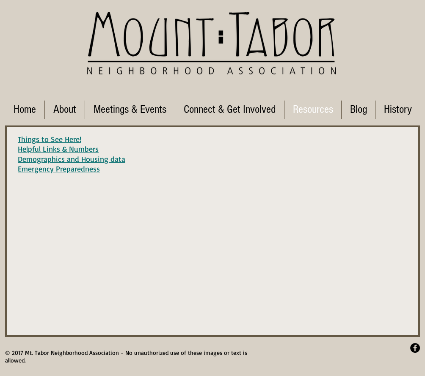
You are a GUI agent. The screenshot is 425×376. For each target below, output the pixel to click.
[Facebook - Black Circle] (415, 348)
